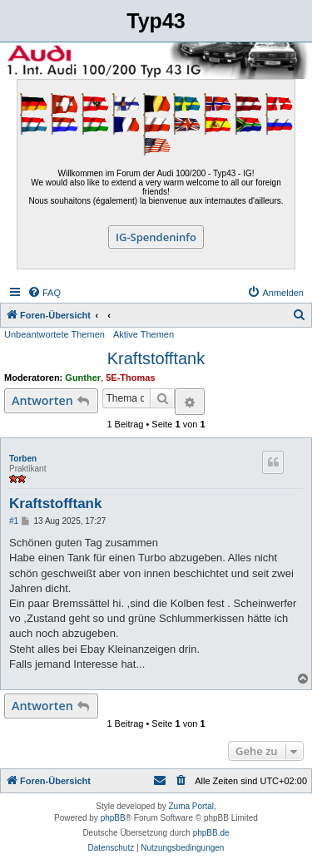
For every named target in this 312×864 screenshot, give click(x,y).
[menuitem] (44, 293)
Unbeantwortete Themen (54, 334)
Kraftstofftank (156, 358)
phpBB (113, 817)
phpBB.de (211, 832)
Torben (23, 458)
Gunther (83, 378)
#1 (13, 521)
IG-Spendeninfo (156, 237)
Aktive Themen (143, 334)
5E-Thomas (130, 378)
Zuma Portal (191, 806)
